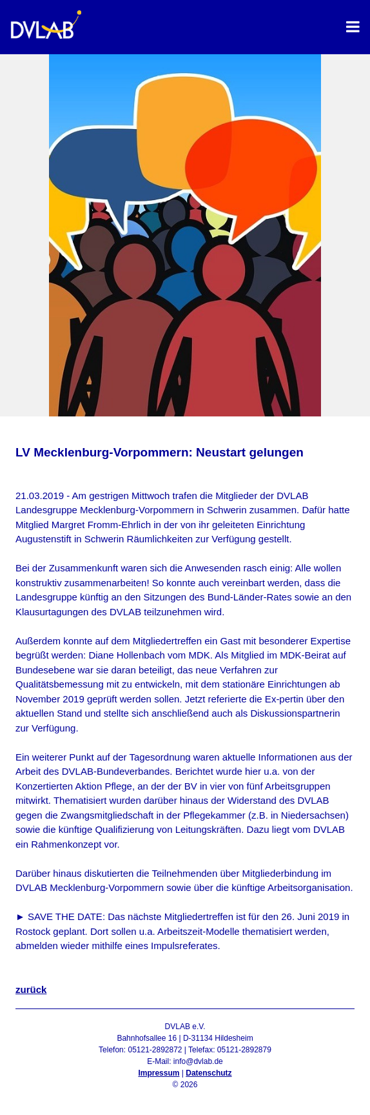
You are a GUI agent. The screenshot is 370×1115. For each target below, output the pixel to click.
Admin (185, 1096)
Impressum (158, 1073)
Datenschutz (208, 1073)
